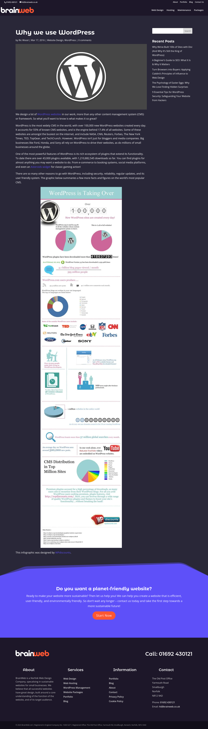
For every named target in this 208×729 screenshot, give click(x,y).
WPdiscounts (62, 552)
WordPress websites (49, 114)
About (175, 2)
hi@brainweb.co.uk (169, 706)
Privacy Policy (116, 696)
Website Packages (73, 692)
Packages (198, 10)
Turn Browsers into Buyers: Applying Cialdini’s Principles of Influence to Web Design (171, 73)
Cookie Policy (116, 701)
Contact (113, 692)
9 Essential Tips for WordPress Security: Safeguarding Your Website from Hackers (171, 96)
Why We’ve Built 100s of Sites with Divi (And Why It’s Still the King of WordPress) (172, 51)
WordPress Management (76, 687)
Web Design (158, 10)
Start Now (104, 615)
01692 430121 (175, 654)
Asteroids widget (40, 166)
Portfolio (183, 2)
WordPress (70, 40)
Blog (191, 2)
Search (188, 31)
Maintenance (184, 10)
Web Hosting (70, 683)
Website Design (55, 40)
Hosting (171, 10)
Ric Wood (24, 40)
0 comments (84, 40)
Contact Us (199, 2)
